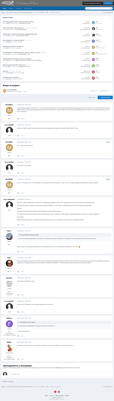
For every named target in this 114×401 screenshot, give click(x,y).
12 (35, 28)
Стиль (52, 395)
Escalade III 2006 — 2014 (24, 54)
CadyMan (8, 66)
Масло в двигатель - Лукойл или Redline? (14, 40)
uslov (97, 70)
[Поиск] (93, 8)
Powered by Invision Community (57, 398)
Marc (9, 257)
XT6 (23, 72)
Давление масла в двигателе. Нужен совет (14, 64)
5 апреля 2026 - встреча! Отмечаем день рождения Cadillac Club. (20, 34)
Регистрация (108, 3)
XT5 (21, 41)
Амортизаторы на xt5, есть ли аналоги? (13, 46)
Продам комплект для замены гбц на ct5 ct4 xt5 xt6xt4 (17, 58)
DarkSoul (9, 277)
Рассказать (93, 90)
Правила (11, 8)
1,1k (9, 291)
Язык (46, 395)
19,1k (9, 355)
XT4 (20, 78)
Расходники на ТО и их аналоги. (11, 77)
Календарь (18, 8)
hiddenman (9, 41)
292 (9, 271)
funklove (9, 318)
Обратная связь (28, 8)
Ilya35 (7, 47)
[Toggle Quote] (19, 234)
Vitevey (97, 64)
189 (9, 331)
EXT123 (8, 54)
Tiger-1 (9, 230)
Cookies (67, 395)
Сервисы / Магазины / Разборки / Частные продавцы (28, 60)
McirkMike (14, 89)
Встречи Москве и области (22, 35)
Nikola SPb (8, 78)
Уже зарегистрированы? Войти (93, 3)
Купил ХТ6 (5, 70)
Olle (96, 52)
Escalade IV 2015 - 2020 (25, 23)
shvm (7, 23)
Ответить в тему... (15, 373)
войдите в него (59, 367)
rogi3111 (98, 40)
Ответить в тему (105, 97)
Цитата (22, 118)
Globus (97, 34)
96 (9, 118)
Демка (8, 60)
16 (19, 70)
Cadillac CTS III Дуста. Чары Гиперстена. (13, 28)
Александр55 (9, 72)
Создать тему (91, 97)
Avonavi (8, 35)
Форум (4, 9)
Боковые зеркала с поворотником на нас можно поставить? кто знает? (22, 52)
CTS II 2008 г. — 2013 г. (21, 91)
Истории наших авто (22, 29)
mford (97, 46)
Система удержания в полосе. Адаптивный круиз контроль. (18, 21)
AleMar (9, 342)
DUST (7, 29)
